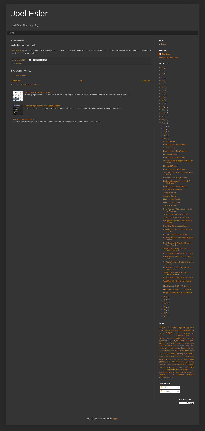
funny (181, 341)
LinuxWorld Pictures (170, 154)
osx (161, 359)
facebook (186, 338)
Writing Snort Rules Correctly (24, 119)
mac (192, 348)
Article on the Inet (169, 193)
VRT (173, 375)
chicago (187, 333)
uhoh (181, 372)
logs (188, 348)
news (191, 353)
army (161, 330)
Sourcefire (184, 370)
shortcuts (162, 370)
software (175, 370)
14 (163, 93)
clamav (161, 336)
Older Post (146, 81)
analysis (162, 328)
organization (190, 356)
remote (174, 364)
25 (163, 68)
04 (165, 307)
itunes (161, 348)
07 (163, 116)
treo (173, 372)
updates (162, 375)
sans (175, 367)
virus (168, 375)
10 (163, 107)
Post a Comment (21, 75)
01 (165, 316)
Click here (15, 50)
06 (163, 119)
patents (191, 359)
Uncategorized (189, 372)
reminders (167, 364)
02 (165, 313)
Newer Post (16, 81)
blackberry (190, 330)
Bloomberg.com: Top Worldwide (175, 145)
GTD (168, 343)
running (191, 364)
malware (171, 350)
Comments (166, 392)
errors (192, 336)
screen (181, 367)
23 (163, 74)
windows (190, 375)
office (166, 356)
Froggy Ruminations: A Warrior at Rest (177, 293)
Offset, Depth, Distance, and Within (38, 92)
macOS (161, 350)
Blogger (115, 419)
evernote (162, 338)
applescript (190, 328)
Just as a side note (170, 206)
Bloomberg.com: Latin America (174, 158)
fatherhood (163, 341)
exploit (177, 338)
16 (163, 87)
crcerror (174, 336)
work (167, 377)
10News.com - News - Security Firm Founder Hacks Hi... (176, 249)
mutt (185, 354)
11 (163, 103)
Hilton (179, 343)
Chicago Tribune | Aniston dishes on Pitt (178, 253)
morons (172, 354)
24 (163, 71)
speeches (168, 372)
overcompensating (177, 359)
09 (163, 110)
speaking (161, 372)
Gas (187, 341)
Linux (183, 348)
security (189, 367)
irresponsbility (184, 345)
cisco (192, 333)
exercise (169, 338)
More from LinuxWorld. (171, 199)
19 (163, 80)
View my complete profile (168, 58)
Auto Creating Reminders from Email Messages (42, 106)
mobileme (190, 350)
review (185, 364)
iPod (173, 345)
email (186, 336)
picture (20, 63)
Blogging (161, 333)
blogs (169, 333)
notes (161, 356)
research (179, 364)
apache (174, 328)
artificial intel (168, 330)
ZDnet (171, 377)
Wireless (162, 377)
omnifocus (172, 356)
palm (186, 359)
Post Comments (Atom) (30, 85)
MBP (176, 351)
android (168, 328)
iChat (187, 343)
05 (163, 123)
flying (176, 341)
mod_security (163, 354)
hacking (173, 343)
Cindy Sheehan (169, 141)
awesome (182, 330)
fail (193, 338)
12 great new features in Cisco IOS (176, 214)
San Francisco (165, 367)
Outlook (168, 359)
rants (161, 364)
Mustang (179, 354)
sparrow (191, 370)
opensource (180, 356)
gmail (192, 341)
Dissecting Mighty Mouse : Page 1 (175, 226)
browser (176, 333)
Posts (164, 387)
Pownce (182, 362)
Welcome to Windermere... (173, 190)
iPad (160, 345)
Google (162, 343)
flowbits (170, 341)
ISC (192, 345)
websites (180, 375)
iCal (183, 343)
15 (163, 90)
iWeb (166, 348)
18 (163, 84)
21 (163, 77)
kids (171, 348)
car (182, 333)
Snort (168, 370)
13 (163, 97)
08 (163, 113)
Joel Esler (29, 13)
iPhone (167, 345)
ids (191, 343)
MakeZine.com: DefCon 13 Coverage (177, 286)
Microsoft (183, 350)
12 (163, 100)
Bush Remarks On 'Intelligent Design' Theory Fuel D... (177, 244)
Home (11, 33)
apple (182, 327)
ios (193, 343)
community (168, 336)
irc (178, 346)
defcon (180, 336)
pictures (168, 362)
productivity (190, 362)
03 (165, 310)
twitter (178, 372)
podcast (175, 362)
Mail (166, 350)
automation (175, 330)
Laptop (177, 348)
